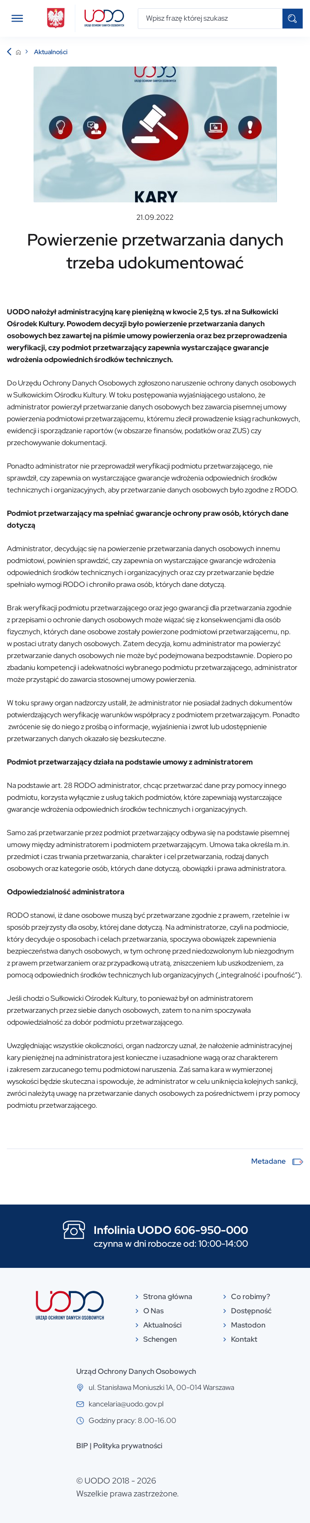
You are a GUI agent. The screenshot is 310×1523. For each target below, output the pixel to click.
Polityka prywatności (127, 1445)
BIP (82, 1445)
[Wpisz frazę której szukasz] (210, 18)
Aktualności (51, 52)
